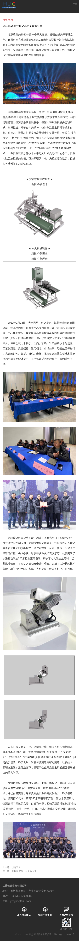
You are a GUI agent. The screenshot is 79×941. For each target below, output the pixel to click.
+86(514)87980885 (21, 896)
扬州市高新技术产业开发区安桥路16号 (32, 890)
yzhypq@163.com (20, 901)
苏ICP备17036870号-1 (65, 934)
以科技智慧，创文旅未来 (24, 871)
